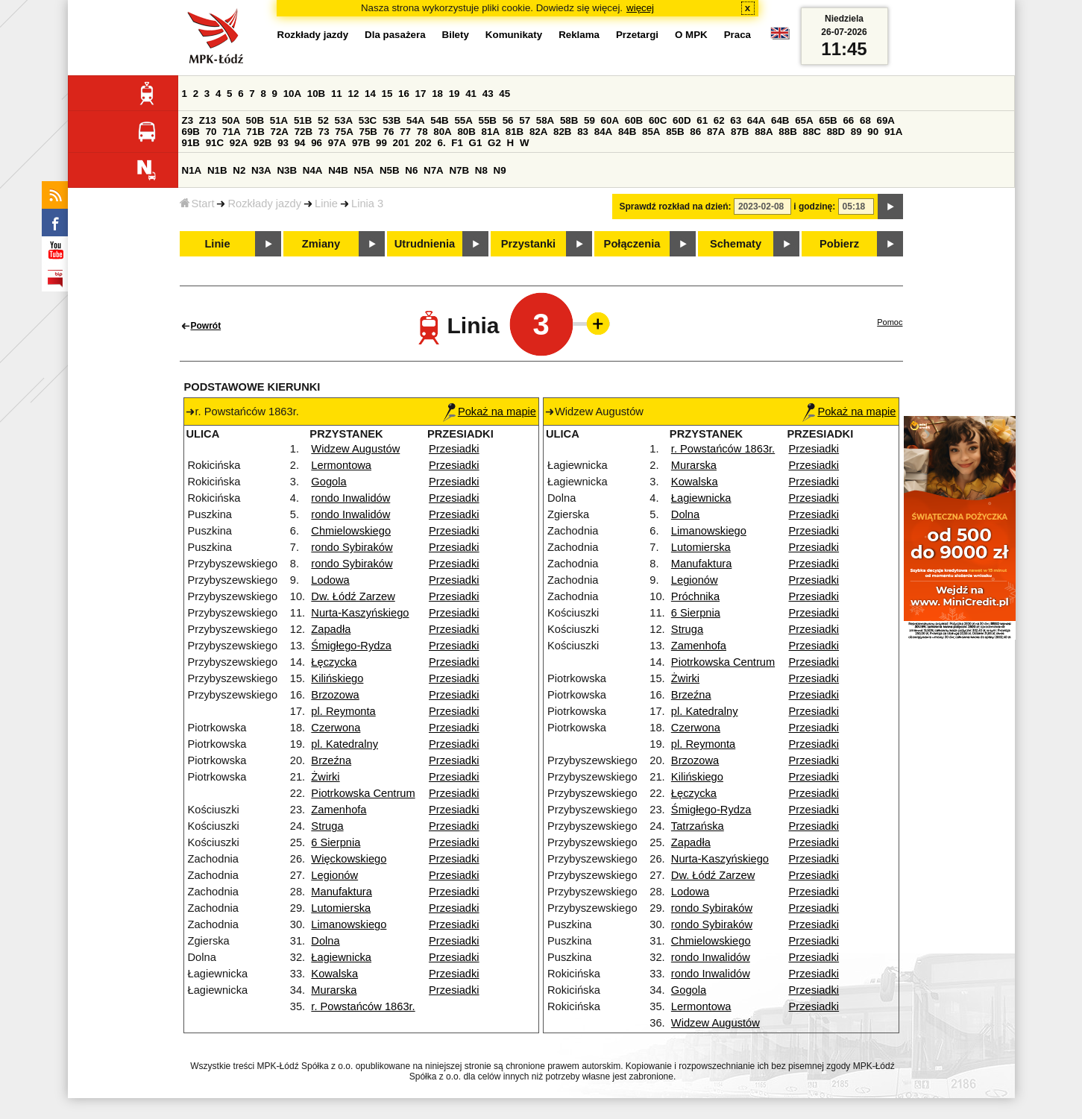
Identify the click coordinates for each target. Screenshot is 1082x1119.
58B (569, 120)
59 (589, 120)
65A (804, 120)
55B (488, 120)
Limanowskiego (348, 924)
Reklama (579, 34)
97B (361, 142)
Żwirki (325, 777)
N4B (338, 170)
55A (463, 120)
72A (280, 131)
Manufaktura (341, 892)
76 (388, 131)
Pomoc (889, 322)
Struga (327, 826)
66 (848, 120)
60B (634, 120)
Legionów (334, 875)
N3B (287, 170)
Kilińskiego (337, 678)
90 (872, 131)
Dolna (325, 941)
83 (582, 131)
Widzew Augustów (355, 449)
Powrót (206, 326)
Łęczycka (333, 662)
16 (403, 93)
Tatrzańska (697, 826)
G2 (494, 142)
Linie (326, 203)
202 (423, 142)
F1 (457, 142)
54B (439, 120)
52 (323, 120)
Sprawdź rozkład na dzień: (676, 206)
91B (191, 142)
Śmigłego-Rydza (351, 646)
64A (756, 120)
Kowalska (334, 974)
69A (886, 120)
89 (856, 131)
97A (337, 142)
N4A (313, 170)
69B (191, 131)
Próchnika (695, 596)
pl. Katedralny (344, 744)
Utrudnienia (424, 244)
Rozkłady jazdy (264, 203)
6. (441, 142)
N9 (500, 170)
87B (740, 131)
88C (812, 131)
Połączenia (632, 244)
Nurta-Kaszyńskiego (360, 613)
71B (255, 131)
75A (344, 131)
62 (719, 120)
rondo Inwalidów (350, 498)
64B (780, 120)
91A (893, 131)
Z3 (188, 120)
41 (470, 93)
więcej (640, 7)
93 (283, 142)
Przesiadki (454, 449)
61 (702, 120)
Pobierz (839, 244)
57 (524, 120)
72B (303, 131)
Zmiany (321, 244)
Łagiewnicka (341, 957)
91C (215, 142)
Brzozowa (335, 695)
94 (300, 142)
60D (682, 120)
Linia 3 (367, 203)
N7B (459, 170)
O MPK (691, 34)
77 (405, 131)
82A (538, 131)
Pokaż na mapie (489, 411)
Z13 (207, 120)
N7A (434, 170)
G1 (475, 142)
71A (231, 131)
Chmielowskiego (351, 531)
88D (836, 131)
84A (603, 131)
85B (675, 131)
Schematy (735, 244)
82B (562, 131)
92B (262, 142)
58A (545, 120)
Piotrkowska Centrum (363, 793)
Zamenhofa (338, 810)
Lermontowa (341, 465)
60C (658, 120)
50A (230, 120)
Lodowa (330, 580)
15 (387, 93)
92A (239, 142)
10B (316, 93)
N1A (192, 170)
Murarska (333, 990)
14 (370, 93)
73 (324, 131)
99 (381, 142)
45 (504, 93)
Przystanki (528, 244)
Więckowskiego (348, 859)
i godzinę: (814, 206)
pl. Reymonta (343, 711)
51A (279, 120)
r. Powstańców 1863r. (363, 1006)
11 (336, 93)
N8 (481, 170)
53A (344, 120)
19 (454, 93)
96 (316, 142)
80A (442, 131)
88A (764, 131)
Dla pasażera (395, 34)
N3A (261, 170)
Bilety (455, 34)
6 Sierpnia (335, 842)
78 (422, 131)
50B (255, 120)
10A (292, 93)
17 (421, 93)
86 (695, 131)
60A (610, 120)
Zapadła (330, 629)
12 (353, 93)
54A (415, 120)
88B (787, 131)
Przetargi (637, 34)
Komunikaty (513, 34)
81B (514, 131)
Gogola (328, 482)
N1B (217, 170)
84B (627, 131)
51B (303, 120)
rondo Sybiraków (351, 547)
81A (491, 131)
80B (466, 131)
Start (197, 203)
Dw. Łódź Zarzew (352, 596)
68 (865, 120)
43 (488, 93)
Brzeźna (331, 760)
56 (508, 120)
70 (211, 131)
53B (391, 120)
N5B (390, 170)
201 (401, 142)
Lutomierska (341, 908)
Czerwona (335, 728)
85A (651, 131)
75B (368, 131)
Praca (737, 34)
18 (437, 93)
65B (828, 120)
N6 (411, 170)
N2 (239, 170)
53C (368, 120)
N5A (364, 170)
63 (735, 120)
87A (716, 131)
